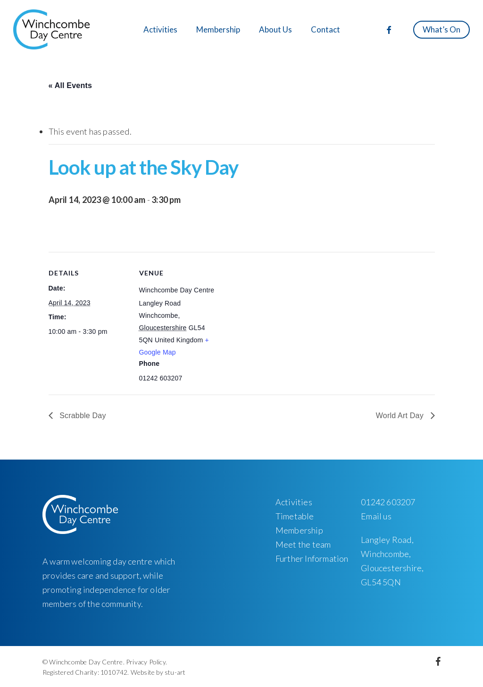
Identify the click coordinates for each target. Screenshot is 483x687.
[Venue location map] (279, 317)
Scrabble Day (82, 416)
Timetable (294, 516)
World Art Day (401, 416)
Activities (293, 502)
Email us (376, 516)
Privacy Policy (146, 662)
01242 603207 (388, 502)
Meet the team (303, 544)
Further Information (312, 558)
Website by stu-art (158, 672)
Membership (299, 530)
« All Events (70, 85)
